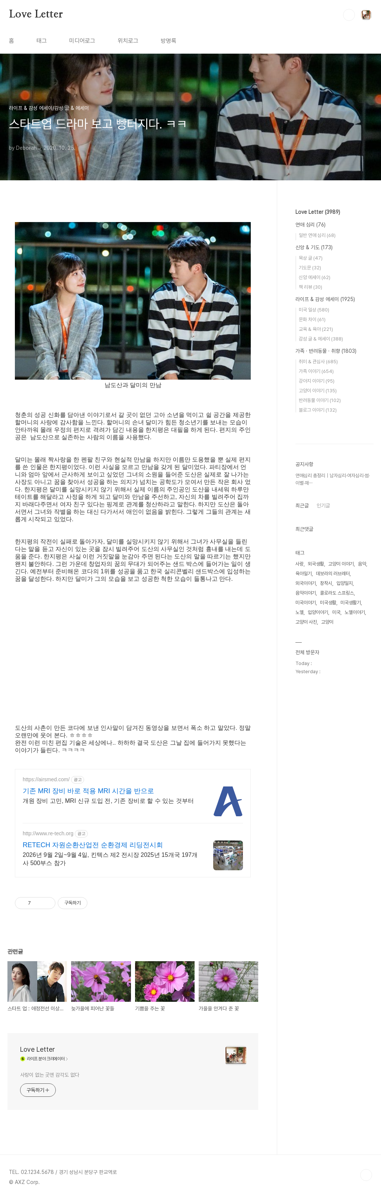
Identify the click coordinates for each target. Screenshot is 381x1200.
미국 (336, 612)
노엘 (299, 612)
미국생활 (328, 602)
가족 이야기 (316, 371)
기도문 (310, 267)
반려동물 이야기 (320, 400)
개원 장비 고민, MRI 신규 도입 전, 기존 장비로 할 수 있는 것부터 (108, 801)
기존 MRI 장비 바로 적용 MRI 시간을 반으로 (88, 791)
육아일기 (303, 573)
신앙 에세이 (314, 277)
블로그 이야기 (318, 410)
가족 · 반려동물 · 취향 (325, 351)
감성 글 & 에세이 (321, 339)
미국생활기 (350, 602)
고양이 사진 (306, 622)
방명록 (168, 40)
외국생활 (316, 564)
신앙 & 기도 (314, 247)
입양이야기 (318, 612)
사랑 (299, 564)
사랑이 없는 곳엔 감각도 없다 (49, 1075)
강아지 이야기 (316, 381)
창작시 (326, 583)
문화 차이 (312, 319)
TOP (366, 1175)
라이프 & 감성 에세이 (325, 299)
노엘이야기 (355, 612)
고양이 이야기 (318, 390)
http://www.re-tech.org (48, 833)
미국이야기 (305, 602)
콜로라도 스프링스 (337, 593)
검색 (349, 14)
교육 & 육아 (316, 329)
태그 (41, 40)
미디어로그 (82, 40)
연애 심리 (310, 225)
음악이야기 (305, 593)
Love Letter (36, 14)
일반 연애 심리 (317, 235)
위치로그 (128, 40)
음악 (362, 564)
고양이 (327, 622)
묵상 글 (311, 258)
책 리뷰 (310, 287)
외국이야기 (305, 583)
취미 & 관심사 (318, 361)
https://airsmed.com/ (46, 779)
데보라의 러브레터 (333, 573)
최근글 (302, 506)
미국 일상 (314, 310)
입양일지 (344, 583)
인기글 (323, 506)
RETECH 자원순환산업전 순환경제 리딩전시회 (93, 845)
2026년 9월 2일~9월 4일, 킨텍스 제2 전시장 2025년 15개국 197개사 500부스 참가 (110, 859)
